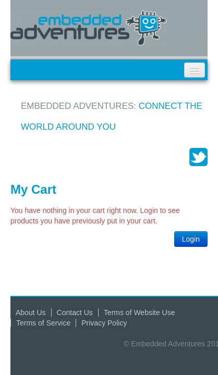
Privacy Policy (104, 323)
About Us (31, 312)
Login (191, 239)
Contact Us (75, 312)
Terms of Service (43, 323)
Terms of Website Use (139, 312)
